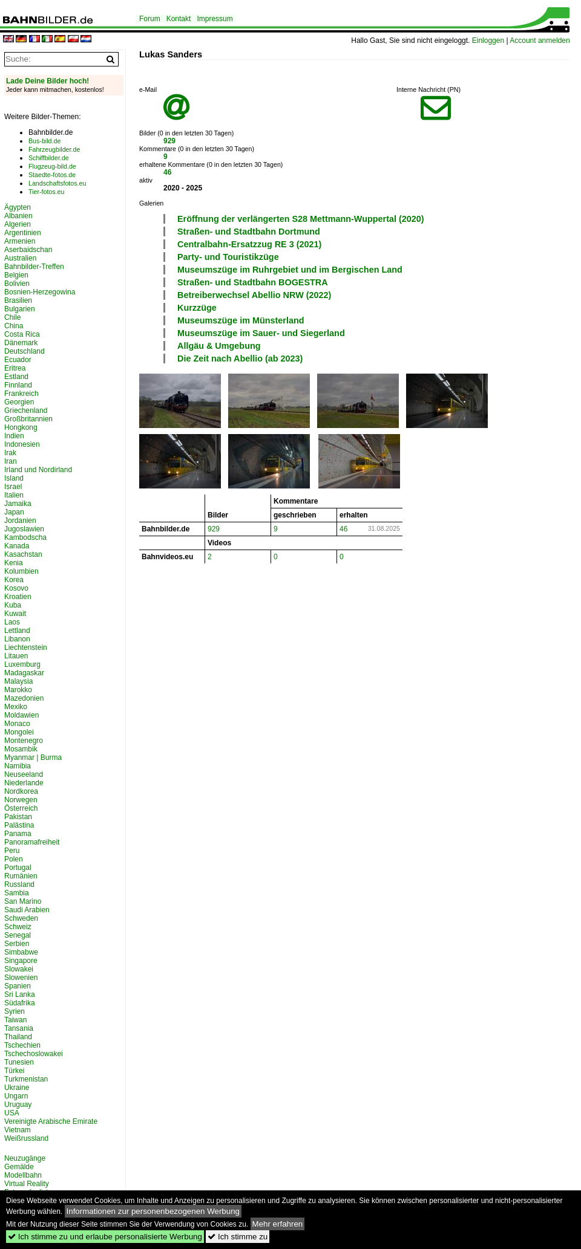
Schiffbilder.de (48, 157)
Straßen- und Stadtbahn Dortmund (248, 231)
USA (11, 1113)
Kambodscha (25, 537)
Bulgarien (19, 309)
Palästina (19, 825)
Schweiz (17, 927)
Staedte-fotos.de (52, 174)
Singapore (21, 960)
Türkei (14, 1070)
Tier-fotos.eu (46, 191)
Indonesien (22, 444)
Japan (14, 512)
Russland (19, 884)
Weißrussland (26, 1138)
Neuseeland (23, 774)
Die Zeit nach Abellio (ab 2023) (240, 358)
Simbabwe (21, 952)
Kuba (12, 605)
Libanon (17, 639)
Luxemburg (22, 664)
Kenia (13, 563)
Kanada (16, 546)
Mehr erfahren (277, 1223)
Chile (12, 317)
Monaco (17, 723)
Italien (14, 495)
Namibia (17, 766)
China (13, 326)
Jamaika (17, 503)
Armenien (19, 241)
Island (14, 478)
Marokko (18, 690)
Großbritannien (28, 419)
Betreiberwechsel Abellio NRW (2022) (254, 295)
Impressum (214, 19)
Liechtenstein (25, 647)
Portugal (17, 867)
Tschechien (22, 1045)
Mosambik (21, 749)
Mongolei (19, 732)
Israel (13, 486)
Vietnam (17, 1130)
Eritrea (14, 368)
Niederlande (24, 783)
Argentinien (22, 233)
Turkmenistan (26, 1079)
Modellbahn (23, 1175)
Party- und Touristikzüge (228, 257)
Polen (13, 859)
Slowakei (18, 969)
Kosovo (16, 588)
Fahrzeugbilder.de (54, 149)
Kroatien (17, 596)
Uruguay (17, 1104)
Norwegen (21, 800)
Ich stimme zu (238, 1236)
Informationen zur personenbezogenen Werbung (153, 1211)
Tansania (18, 1028)
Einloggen (488, 40)
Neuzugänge (24, 1158)
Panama (17, 833)
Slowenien (21, 977)
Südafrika (19, 1003)
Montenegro (23, 740)
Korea (14, 580)
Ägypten (17, 207)
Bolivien (17, 283)
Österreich (21, 808)
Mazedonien (24, 698)
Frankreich (21, 393)
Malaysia (18, 681)
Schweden (21, 918)
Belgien (16, 275)
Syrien (14, 1011)
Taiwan (15, 1020)
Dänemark (21, 343)
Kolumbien (21, 571)
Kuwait (15, 613)
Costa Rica (22, 334)
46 (167, 172)
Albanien (18, 216)
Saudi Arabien (27, 910)
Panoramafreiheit (31, 842)
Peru (11, 850)
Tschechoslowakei (33, 1053)
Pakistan (18, 817)
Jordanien (20, 520)
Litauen (16, 656)
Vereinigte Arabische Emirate (50, 1121)
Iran (10, 461)
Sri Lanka (19, 994)
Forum (149, 19)
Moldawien (21, 715)
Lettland (17, 630)
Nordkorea (21, 791)
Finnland (18, 385)
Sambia (16, 893)
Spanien (17, 986)
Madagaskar (24, 673)
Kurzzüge (197, 308)
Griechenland (25, 410)
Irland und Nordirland (38, 470)
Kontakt (178, 19)
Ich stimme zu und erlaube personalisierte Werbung (105, 1236)
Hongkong (21, 427)
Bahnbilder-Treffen (34, 266)
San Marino (22, 901)
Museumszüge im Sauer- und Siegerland (261, 333)
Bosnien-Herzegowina (39, 292)
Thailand (18, 1037)
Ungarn (16, 1096)
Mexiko (15, 706)
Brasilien (18, 300)
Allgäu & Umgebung (219, 346)
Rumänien (21, 876)
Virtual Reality (26, 1183)
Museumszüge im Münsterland (240, 320)
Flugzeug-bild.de (52, 166)
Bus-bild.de (44, 140)
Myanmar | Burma (33, 757)
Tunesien (19, 1062)
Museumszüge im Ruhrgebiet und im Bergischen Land (289, 269)
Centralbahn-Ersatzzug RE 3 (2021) (249, 244)
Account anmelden (540, 40)
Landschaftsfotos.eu (57, 183)
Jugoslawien (24, 529)
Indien (14, 436)
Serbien (16, 943)
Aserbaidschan (28, 249)
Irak (10, 453)
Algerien (17, 224)
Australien (20, 258)
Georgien (19, 402)
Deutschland (24, 351)
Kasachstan (23, 554)
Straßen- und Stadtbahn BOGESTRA (252, 282)
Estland (16, 376)
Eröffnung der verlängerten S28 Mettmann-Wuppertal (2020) (300, 219)
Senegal (17, 935)
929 (169, 141)
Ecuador (17, 359)
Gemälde (19, 1167)
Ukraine (16, 1087)
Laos (12, 622)
